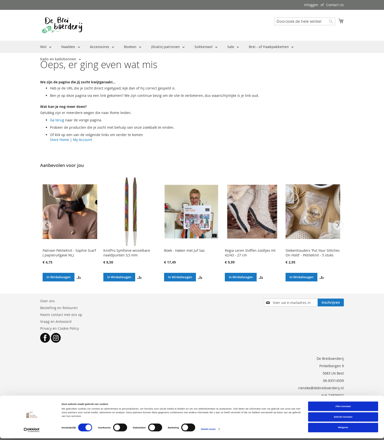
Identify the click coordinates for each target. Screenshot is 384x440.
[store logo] (62, 25)
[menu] (192, 53)
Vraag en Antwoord (56, 321)
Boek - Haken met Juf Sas (184, 250)
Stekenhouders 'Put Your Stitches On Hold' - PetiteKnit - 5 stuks (313, 252)
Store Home (59, 139)
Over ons (47, 301)
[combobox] (304, 21)
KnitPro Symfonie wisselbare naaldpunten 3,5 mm (126, 252)
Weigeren (343, 429)
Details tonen (208, 431)
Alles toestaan (343, 408)
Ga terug (57, 120)
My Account (82, 139)
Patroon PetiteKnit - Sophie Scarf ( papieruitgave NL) (69, 252)
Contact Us (335, 4)
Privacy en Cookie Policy (59, 328)
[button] (78, 277)
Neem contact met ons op (61, 314)
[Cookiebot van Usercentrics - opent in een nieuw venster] (31, 431)
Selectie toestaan (343, 418)
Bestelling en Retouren (59, 307)
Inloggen (311, 4)
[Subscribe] (331, 302)
